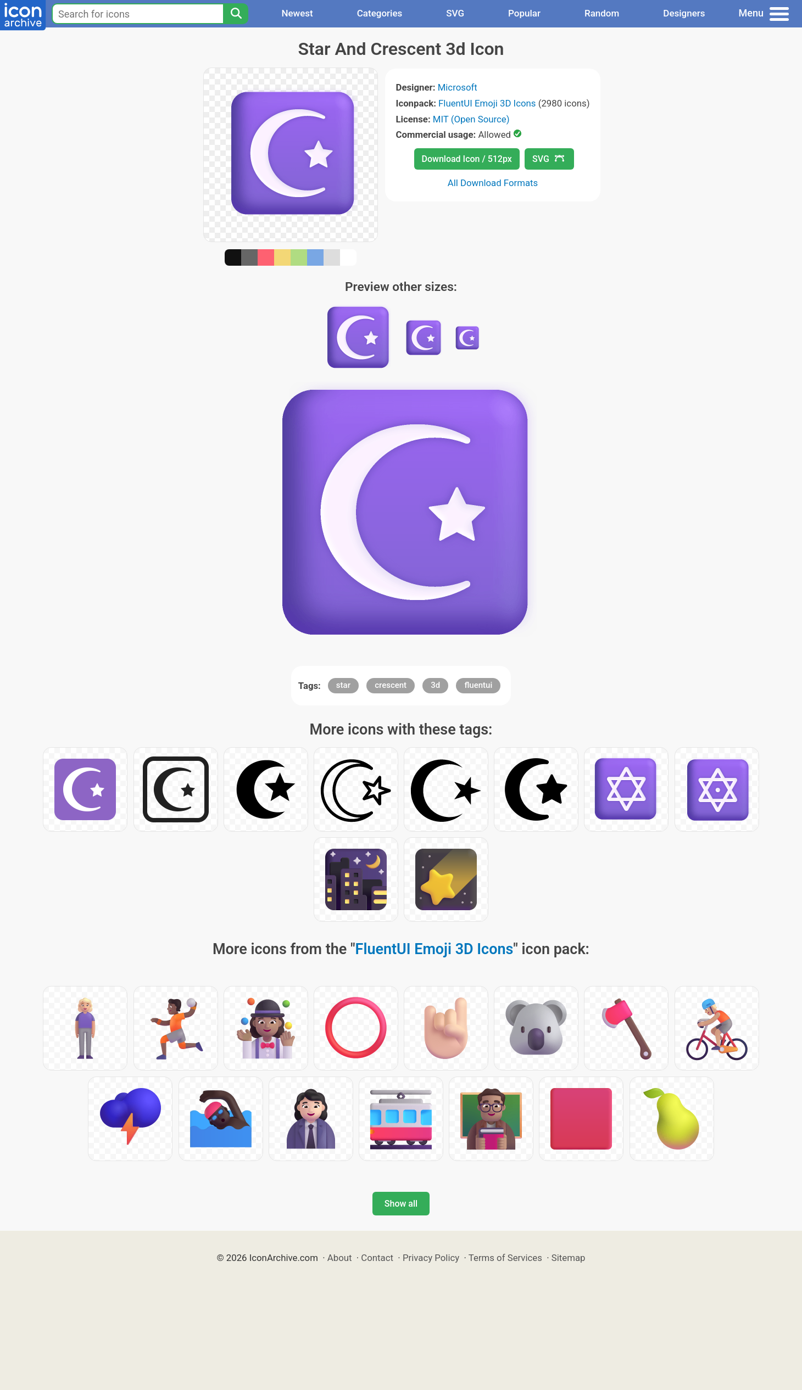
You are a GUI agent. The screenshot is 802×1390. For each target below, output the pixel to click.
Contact (377, 1257)
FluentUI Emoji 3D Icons (487, 103)
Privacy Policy (431, 1257)
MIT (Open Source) (471, 119)
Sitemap (569, 1257)
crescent (390, 685)
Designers (684, 13)
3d (435, 685)
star (343, 685)
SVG (455, 13)
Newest (297, 13)
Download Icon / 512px (467, 159)
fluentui (478, 685)
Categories (380, 13)
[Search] (235, 13)
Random (601, 13)
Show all (401, 1203)
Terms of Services (505, 1257)
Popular (524, 13)
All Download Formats (493, 182)
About (339, 1257)
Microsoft (457, 87)
